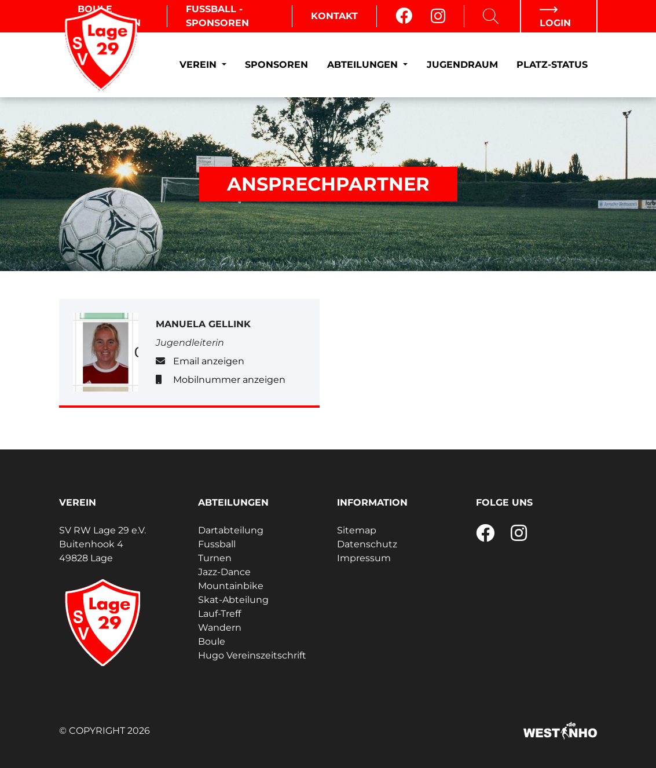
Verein (199, 64)
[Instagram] (438, 16)
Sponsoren (276, 64)
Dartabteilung (230, 530)
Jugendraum (462, 64)
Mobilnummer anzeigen (229, 379)
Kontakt (334, 15)
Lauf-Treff (219, 613)
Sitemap (356, 530)
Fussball (217, 544)
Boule (211, 641)
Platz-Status (552, 64)
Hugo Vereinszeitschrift (252, 655)
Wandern (219, 627)
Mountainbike (230, 585)
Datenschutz (367, 544)
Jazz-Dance (224, 571)
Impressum (364, 558)
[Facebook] (404, 16)
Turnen (215, 558)
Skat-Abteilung (233, 599)
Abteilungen (364, 64)
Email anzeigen (208, 361)
